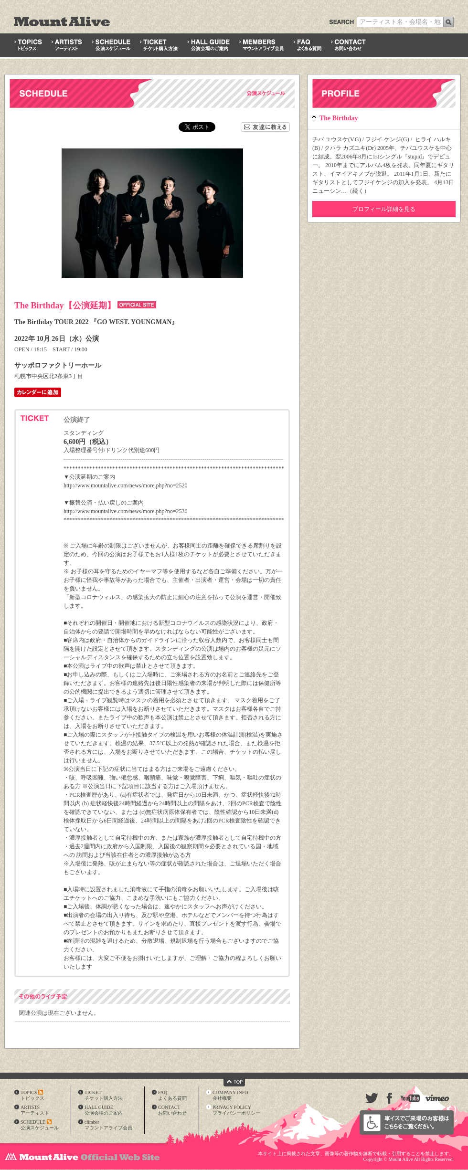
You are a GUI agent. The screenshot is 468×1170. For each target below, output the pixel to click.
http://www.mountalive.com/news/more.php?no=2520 (126, 485)
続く (358, 191)
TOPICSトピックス (32, 1095)
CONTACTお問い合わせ (172, 1110)
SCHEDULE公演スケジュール (40, 1124)
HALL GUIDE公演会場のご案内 (104, 1110)
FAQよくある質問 (172, 1095)
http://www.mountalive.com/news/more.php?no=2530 (126, 511)
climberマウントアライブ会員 (108, 1124)
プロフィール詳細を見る (383, 209)
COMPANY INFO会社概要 (230, 1095)
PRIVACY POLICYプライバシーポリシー (236, 1110)
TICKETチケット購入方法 (104, 1095)
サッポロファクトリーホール (57, 365)
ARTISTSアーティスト (35, 1110)
